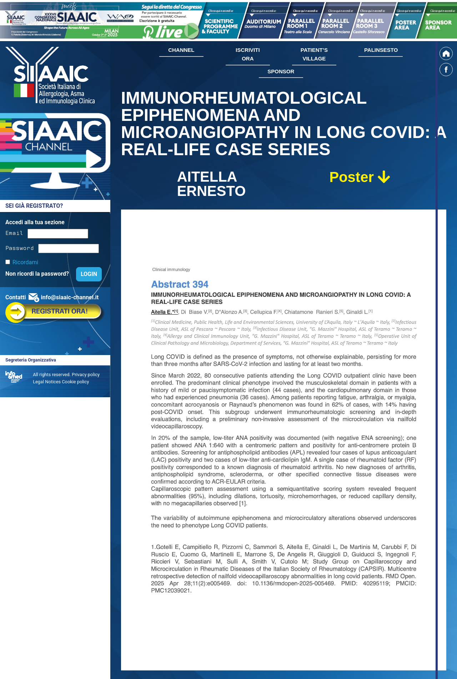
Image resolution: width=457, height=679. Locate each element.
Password (19, 247)
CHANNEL (181, 50)
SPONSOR (280, 71)
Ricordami (25, 262)
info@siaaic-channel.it (70, 297)
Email (14, 232)
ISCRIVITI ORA (248, 54)
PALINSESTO (381, 50)
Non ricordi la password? (37, 273)
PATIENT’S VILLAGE (314, 54)
